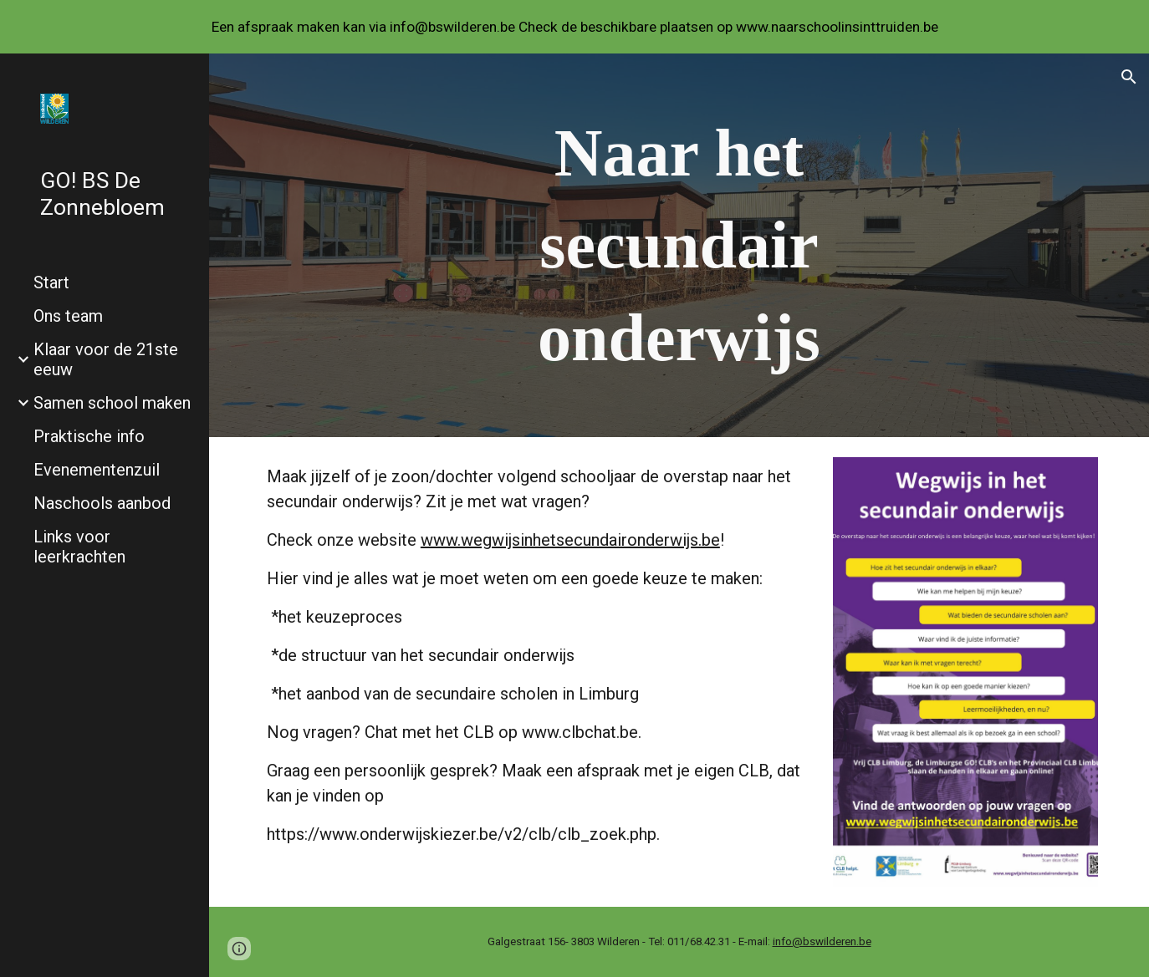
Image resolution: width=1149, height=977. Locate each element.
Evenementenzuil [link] (96, 470)
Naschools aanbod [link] (102, 503)
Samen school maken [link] (112, 403)
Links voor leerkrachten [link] (79, 547)
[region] (574, 26)
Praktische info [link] (89, 436)
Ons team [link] (68, 316)
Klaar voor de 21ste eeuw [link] (105, 359)
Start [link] (51, 282)
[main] (679, 245)
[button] (1129, 77)
